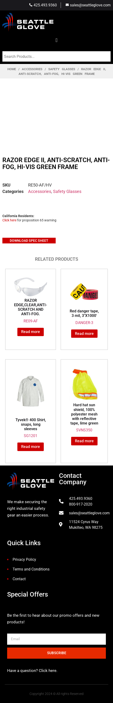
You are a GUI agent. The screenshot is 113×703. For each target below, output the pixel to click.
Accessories (32, 69)
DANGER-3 (84, 301)
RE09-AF (30, 300)
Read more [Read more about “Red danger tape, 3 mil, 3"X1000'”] (84, 333)
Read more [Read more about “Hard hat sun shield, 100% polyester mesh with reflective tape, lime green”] (84, 441)
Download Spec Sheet (29, 240)
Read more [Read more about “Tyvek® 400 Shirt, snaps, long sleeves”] (30, 446)
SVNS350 (84, 400)
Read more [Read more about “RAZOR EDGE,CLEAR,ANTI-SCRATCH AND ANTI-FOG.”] (30, 331)
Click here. (47, 670)
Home (11, 69)
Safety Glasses (61, 69)
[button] (56, 40)
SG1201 (30, 403)
